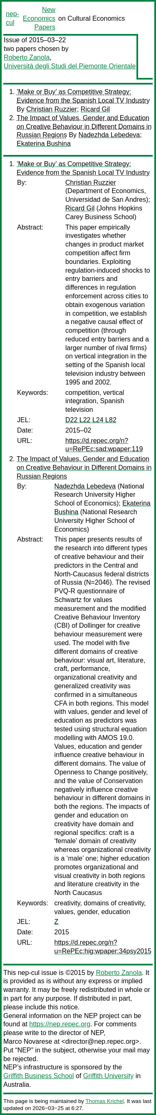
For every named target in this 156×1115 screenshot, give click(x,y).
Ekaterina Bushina (44, 143)
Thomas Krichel (104, 1101)
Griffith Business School (38, 1075)
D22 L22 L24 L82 (90, 419)
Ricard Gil (95, 109)
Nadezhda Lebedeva (109, 134)
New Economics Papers (39, 18)
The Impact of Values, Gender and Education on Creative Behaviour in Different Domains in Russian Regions (84, 126)
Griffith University (108, 1075)
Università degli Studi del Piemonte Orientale (70, 66)
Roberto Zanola (27, 57)
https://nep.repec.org (59, 1024)
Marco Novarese (27, 1041)
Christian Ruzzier (51, 109)
